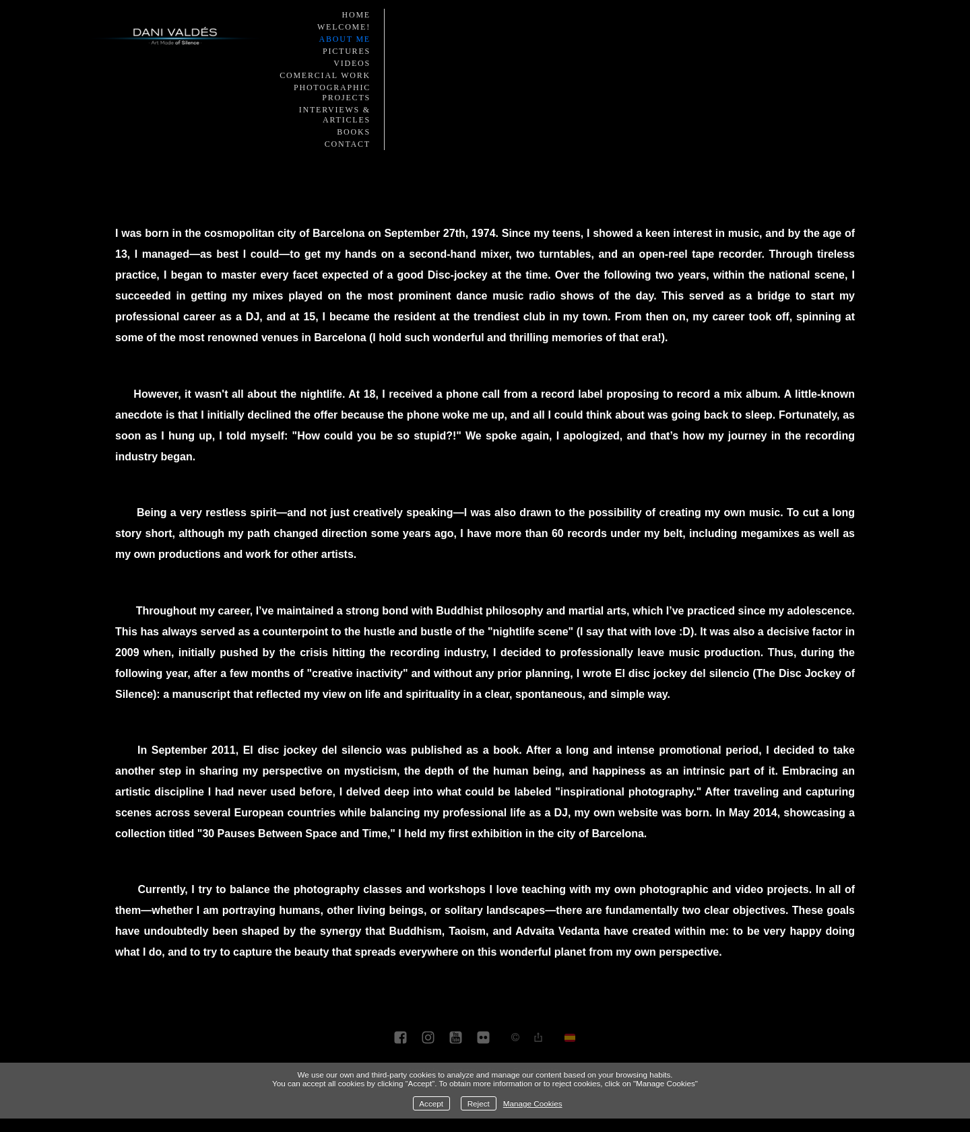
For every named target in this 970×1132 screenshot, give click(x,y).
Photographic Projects (332, 92)
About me (344, 39)
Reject (478, 1103)
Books (353, 132)
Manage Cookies (532, 1103)
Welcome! (343, 27)
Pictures (346, 51)
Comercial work (325, 75)
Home (356, 15)
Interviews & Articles (334, 115)
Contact (347, 144)
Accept (431, 1103)
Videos (351, 63)
